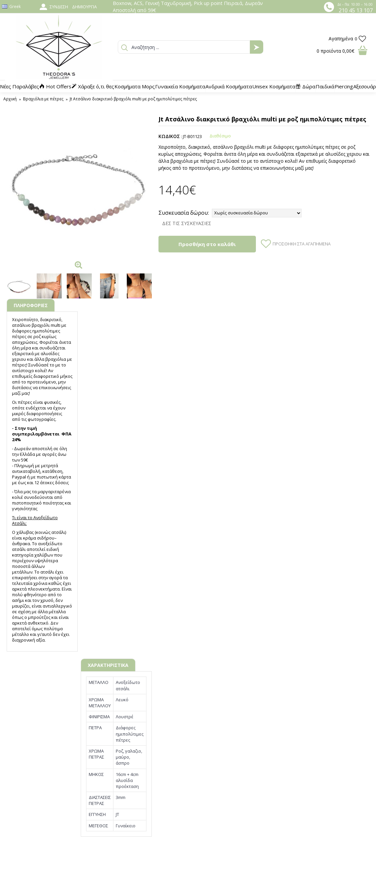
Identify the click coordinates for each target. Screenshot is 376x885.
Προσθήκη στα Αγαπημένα (302, 244)
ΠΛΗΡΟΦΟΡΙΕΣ (31, 305)
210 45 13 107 (356, 10)
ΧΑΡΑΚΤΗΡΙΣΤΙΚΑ (108, 665)
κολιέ (40, 370)
